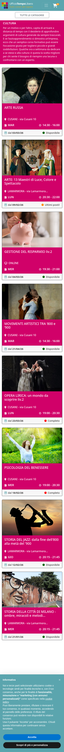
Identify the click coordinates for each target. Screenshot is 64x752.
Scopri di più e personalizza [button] (32, 745)
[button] (59, 680)
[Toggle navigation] (46, 5)
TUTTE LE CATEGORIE (32, 15)
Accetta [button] (32, 737)
